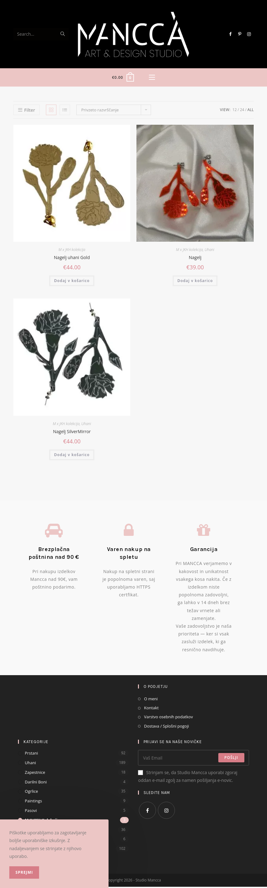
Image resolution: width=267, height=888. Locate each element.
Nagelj (195, 259)
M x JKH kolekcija (72, 250)
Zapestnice (35, 773)
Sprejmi (24, 872)
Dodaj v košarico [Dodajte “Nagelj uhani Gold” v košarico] (72, 282)
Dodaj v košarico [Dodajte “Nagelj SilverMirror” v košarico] (72, 456)
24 (242, 111)
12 (235, 111)
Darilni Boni (36, 783)
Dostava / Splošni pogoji (166, 727)
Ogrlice (31, 792)
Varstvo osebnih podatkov (168, 718)
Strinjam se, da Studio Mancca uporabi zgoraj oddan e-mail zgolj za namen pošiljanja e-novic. (187, 777)
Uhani (209, 250)
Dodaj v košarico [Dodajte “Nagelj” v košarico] (195, 282)
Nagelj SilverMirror (72, 433)
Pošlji (231, 758)
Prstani (31, 754)
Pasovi (31, 811)
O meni (151, 700)
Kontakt (151, 709)
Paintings (33, 802)
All (250, 111)
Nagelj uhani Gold (72, 259)
